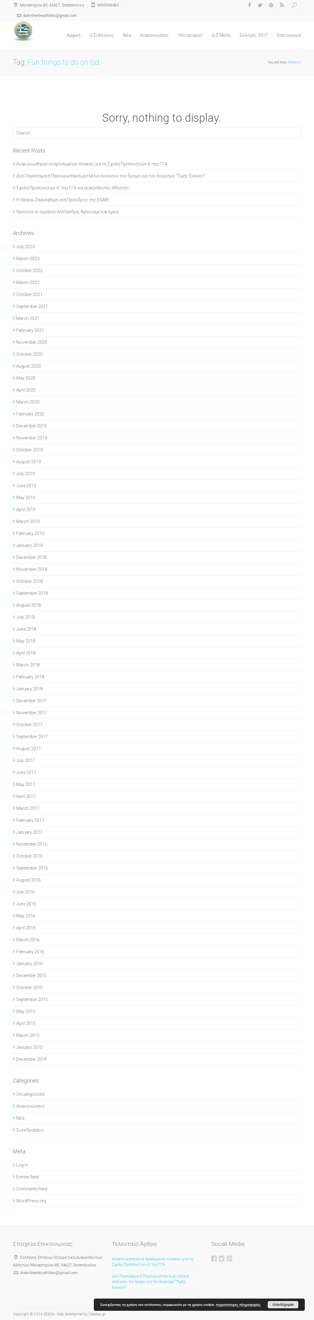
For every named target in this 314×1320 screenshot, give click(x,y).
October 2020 (29, 354)
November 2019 (31, 437)
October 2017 (29, 724)
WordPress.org (31, 1200)
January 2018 (29, 688)
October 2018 (29, 581)
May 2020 (25, 378)
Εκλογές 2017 (254, 35)
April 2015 (26, 1023)
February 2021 (30, 330)
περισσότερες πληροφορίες (238, 1305)
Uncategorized (30, 1094)
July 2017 (25, 760)
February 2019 (30, 533)
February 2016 (30, 951)
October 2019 (29, 449)
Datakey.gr (97, 1314)
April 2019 (26, 509)
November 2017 (31, 712)
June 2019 (26, 485)
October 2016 (29, 856)
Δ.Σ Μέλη (221, 35)
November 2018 (31, 569)
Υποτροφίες (190, 35)
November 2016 (31, 844)
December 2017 (31, 700)
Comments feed (31, 1188)
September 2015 (32, 999)
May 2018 (25, 641)
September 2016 (32, 868)
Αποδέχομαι (282, 1305)
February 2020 (30, 414)
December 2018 (31, 557)
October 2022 (29, 270)
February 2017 (30, 820)
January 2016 (29, 963)
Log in (22, 1165)
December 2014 (31, 1059)
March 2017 (28, 808)
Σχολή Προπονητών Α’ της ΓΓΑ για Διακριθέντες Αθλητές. (73, 187)
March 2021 (28, 318)
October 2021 (29, 294)
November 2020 (31, 342)
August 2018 (28, 605)
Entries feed (27, 1176)
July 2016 (25, 891)
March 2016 (28, 939)
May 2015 (25, 1011)
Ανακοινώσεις (154, 35)
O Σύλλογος (102, 35)
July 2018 (25, 617)
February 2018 (30, 676)
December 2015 (31, 975)
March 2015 (28, 1035)
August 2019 (28, 461)
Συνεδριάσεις (30, 1130)
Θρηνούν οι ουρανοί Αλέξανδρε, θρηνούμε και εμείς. (68, 211)
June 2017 (26, 772)
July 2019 (25, 473)
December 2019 (31, 425)
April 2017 (26, 796)
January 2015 (29, 1047)
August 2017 (28, 748)
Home (292, 62)
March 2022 (28, 282)
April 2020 (26, 390)
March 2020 (28, 402)
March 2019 (28, 521)
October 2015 (29, 987)
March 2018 (28, 664)
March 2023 (28, 258)
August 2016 (28, 880)
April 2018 (26, 653)
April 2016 (26, 927)
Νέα (127, 35)
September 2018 (32, 593)
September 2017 (32, 736)
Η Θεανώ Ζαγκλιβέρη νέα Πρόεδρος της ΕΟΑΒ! (62, 199)
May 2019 (25, 497)
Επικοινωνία (289, 35)
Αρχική (73, 35)
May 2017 (25, 784)
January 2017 (29, 832)
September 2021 (32, 306)
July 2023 (25, 246)
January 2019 (29, 545)
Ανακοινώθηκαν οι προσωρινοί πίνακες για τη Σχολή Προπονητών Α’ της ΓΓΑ (91, 163)
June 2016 (26, 903)
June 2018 (26, 629)
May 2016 (25, 915)
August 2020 (28, 366)
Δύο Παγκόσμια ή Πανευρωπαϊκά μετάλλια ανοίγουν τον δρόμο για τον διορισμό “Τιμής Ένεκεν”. (111, 175)
